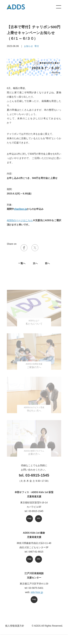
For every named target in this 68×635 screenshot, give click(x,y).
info (38, 518)
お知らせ (28, 46)
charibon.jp (20, 209)
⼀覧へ (21, 263)
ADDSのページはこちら (20, 220)
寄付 (36, 46)
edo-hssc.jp (37, 592)
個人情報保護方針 (14, 625)
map (29, 518)
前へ (47, 263)
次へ (35, 263)
